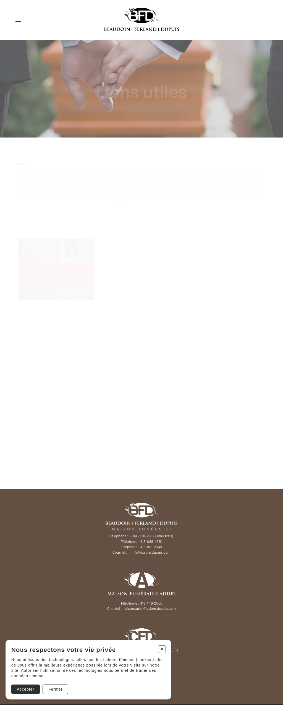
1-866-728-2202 (141, 536)
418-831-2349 (151, 547)
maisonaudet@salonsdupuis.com (149, 609)
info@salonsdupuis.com (151, 552)
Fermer (55, 689)
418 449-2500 (151, 603)
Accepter (25, 689)
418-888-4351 (151, 542)
